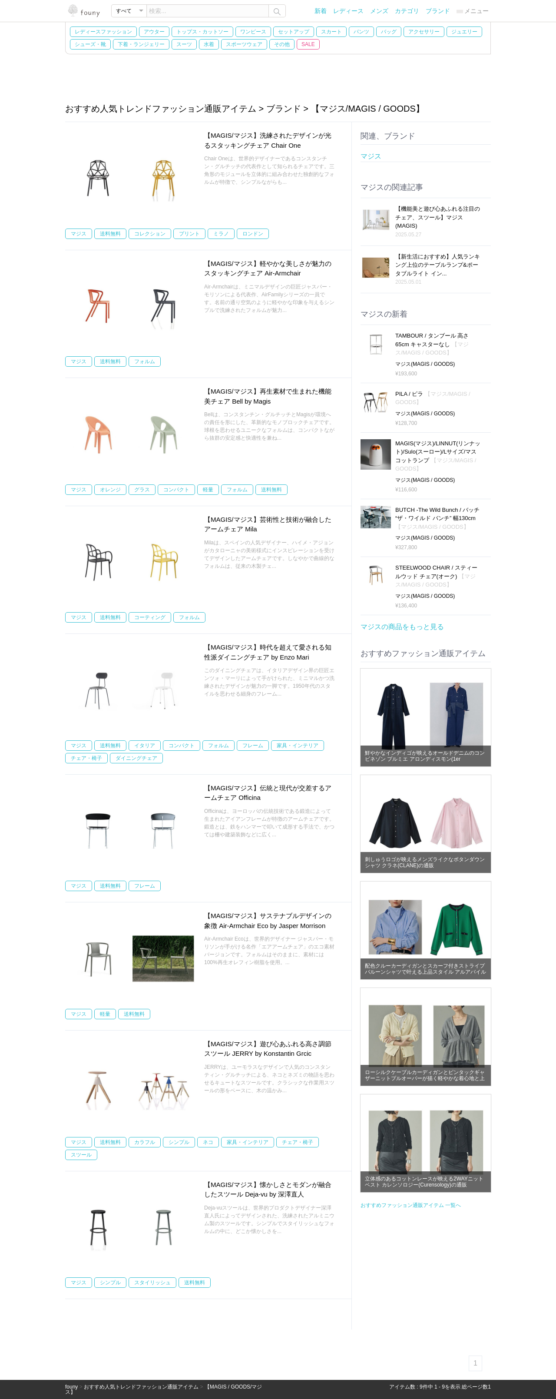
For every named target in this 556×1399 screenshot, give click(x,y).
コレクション (149, 234)
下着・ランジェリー (141, 44)
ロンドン (252, 234)
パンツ (361, 32)
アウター (154, 32)
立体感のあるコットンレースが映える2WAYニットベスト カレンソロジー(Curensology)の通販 (424, 1182)
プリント (189, 234)
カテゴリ (407, 10)
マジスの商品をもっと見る (402, 626)
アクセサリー (424, 32)
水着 (209, 44)
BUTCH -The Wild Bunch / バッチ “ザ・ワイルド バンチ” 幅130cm (437, 518)
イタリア (144, 746)
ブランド (438, 10)
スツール (81, 1155)
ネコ (208, 1142)
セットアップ (293, 32)
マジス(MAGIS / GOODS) (425, 364)
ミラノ (221, 234)
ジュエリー (464, 32)
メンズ (379, 10)
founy (71, 1387)
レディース (348, 10)
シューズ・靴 (90, 44)
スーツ (184, 44)
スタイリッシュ (152, 1283)
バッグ (389, 32)
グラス (142, 490)
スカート (331, 32)
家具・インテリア (297, 746)
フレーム (252, 746)
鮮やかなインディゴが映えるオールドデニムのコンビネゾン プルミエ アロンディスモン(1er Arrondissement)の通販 (425, 759)
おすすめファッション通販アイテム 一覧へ (411, 1205)
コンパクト (176, 490)
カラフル (144, 1142)
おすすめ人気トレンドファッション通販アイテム (141, 1387)
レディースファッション (103, 32)
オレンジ (110, 490)
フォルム (144, 361)
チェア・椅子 (86, 758)
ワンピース (253, 32)
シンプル (179, 1142)
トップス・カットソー (202, 32)
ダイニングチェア (136, 758)
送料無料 (110, 234)
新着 (320, 10)
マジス (78, 234)
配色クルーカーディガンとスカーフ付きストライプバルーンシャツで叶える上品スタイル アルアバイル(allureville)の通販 (425, 972)
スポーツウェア (244, 44)
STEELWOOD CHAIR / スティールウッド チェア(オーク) (436, 576)
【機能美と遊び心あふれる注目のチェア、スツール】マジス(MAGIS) (437, 217)
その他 (282, 44)
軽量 (208, 490)
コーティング (149, 617)
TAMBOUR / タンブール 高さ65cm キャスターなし (432, 344)
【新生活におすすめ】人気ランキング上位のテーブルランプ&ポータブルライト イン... (437, 265)
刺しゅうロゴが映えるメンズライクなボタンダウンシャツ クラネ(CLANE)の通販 (425, 862)
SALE (308, 44)
